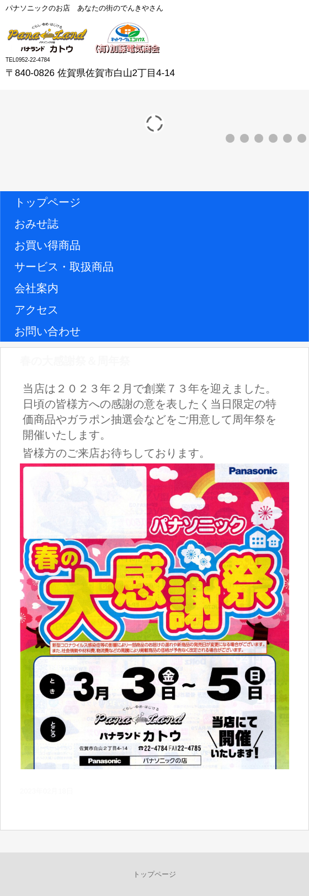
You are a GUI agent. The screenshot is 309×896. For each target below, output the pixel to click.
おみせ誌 (36, 224)
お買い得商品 (47, 245)
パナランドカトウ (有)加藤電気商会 (86, 38)
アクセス (36, 310)
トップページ (47, 202)
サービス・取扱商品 (64, 267)
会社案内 (36, 288)
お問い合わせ (47, 331)
